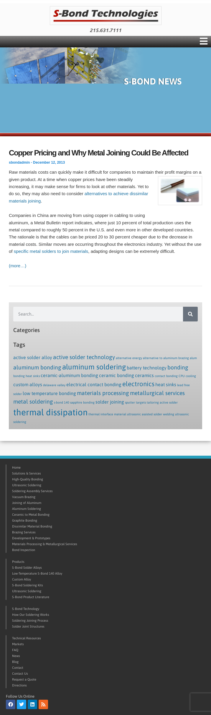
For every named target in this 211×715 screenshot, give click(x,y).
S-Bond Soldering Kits (27, 585)
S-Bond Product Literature (30, 597)
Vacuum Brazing (23, 497)
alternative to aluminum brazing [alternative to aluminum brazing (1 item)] (166, 358)
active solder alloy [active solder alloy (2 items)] (32, 357)
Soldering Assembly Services (32, 491)
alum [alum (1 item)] (193, 358)
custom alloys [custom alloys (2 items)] (27, 384)
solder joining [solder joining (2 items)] (109, 401)
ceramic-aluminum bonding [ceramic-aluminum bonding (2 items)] (69, 375)
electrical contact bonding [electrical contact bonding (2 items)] (93, 384)
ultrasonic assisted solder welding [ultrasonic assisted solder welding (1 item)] (150, 414)
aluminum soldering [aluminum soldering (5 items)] (94, 367)
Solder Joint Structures (28, 626)
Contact (17, 667)
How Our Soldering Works (30, 614)
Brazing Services (24, 532)
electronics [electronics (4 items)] (138, 384)
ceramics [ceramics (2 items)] (144, 375)
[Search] (190, 314)
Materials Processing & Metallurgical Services (44, 544)
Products (18, 561)
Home (16, 467)
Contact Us (20, 673)
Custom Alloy (21, 579)
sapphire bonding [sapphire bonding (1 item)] (82, 402)
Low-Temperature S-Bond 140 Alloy (37, 573)
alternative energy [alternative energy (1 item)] (129, 358)
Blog (15, 661)
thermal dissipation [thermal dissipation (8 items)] (50, 412)
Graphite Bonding (24, 520)
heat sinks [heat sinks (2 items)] (165, 384)
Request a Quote (24, 679)
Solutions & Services (26, 473)
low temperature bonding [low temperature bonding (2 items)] (49, 393)
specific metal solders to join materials (51, 251)
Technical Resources (26, 638)
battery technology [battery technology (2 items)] (147, 367)
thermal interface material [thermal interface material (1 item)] (107, 414)
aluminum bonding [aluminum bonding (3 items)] (37, 367)
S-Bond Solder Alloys (27, 567)
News (16, 656)
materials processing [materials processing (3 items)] (103, 393)
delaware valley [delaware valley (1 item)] (54, 385)
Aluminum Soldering (26, 508)
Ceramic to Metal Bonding (31, 514)
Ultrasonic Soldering (26, 485)
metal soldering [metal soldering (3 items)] (33, 401)
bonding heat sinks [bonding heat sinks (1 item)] (26, 376)
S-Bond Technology (25, 609)
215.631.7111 (105, 30)
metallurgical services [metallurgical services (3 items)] (157, 393)
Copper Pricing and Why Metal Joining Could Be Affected (98, 152)
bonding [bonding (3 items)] (177, 367)
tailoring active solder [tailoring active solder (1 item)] (162, 402)
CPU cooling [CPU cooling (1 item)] (187, 376)
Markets (18, 644)
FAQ (15, 650)
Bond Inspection (23, 550)
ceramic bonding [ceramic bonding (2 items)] (116, 375)
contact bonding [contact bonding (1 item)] (166, 376)
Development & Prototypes (31, 538)
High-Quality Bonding (27, 479)
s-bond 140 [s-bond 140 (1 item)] (61, 402)
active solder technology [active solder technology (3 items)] (84, 357)
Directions (19, 685)
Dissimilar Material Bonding (32, 526)
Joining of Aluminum (26, 503)
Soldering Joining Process (30, 620)
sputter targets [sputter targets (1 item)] (135, 402)
